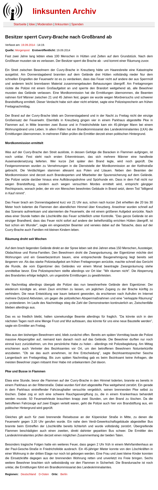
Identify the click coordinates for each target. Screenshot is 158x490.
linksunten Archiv (64, 11)
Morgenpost (22, 50)
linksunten (62, 24)
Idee (32, 24)
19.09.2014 (28, 44)
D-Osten (44, 474)
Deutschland (28, 474)
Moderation (45, 24)
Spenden (77, 24)
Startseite (20, 24)
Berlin (63, 474)
